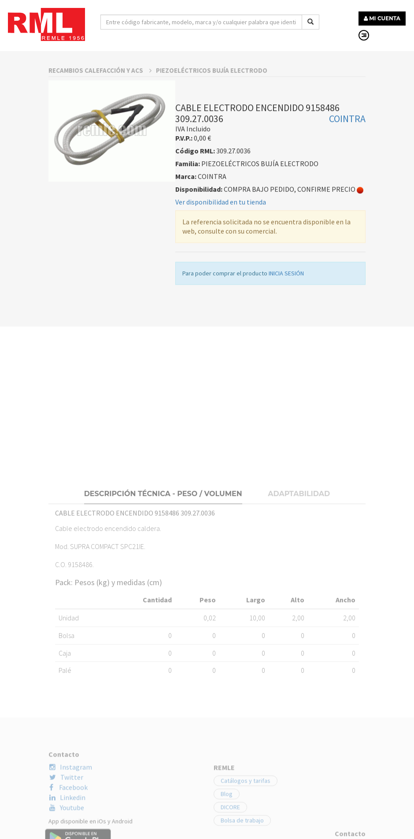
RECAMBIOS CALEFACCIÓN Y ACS (100, 155)
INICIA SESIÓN (286, 358)
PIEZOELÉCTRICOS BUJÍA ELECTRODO (211, 155)
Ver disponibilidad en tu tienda (220, 286)
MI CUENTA (382, 18)
